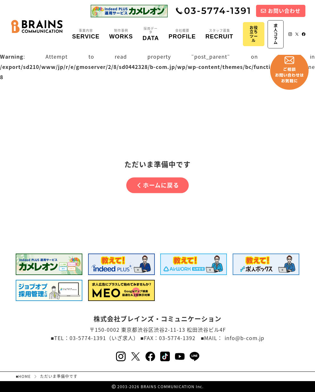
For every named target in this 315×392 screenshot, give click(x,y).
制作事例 (121, 34)
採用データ (151, 34)
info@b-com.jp (244, 338)
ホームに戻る (158, 185)
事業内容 (86, 34)
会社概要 (182, 34)
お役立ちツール (254, 34)
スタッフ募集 (219, 34)
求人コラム (276, 34)
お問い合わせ (281, 10)
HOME (24, 376)
